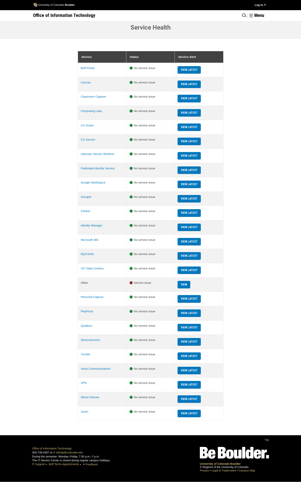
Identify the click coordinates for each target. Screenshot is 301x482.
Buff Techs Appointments (64, 464)
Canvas (86, 82)
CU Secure (88, 139)
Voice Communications (95, 368)
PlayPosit (87, 311)
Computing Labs (91, 111)
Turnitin (85, 354)
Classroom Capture (93, 96)
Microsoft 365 (89, 239)
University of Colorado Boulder (220, 463)
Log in (259, 5)
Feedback (92, 464)
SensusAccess (90, 339)
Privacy (205, 470)
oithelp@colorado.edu (69, 452)
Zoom (84, 411)
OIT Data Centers (92, 268)
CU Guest (87, 125)
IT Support (38, 464)
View (184, 284)
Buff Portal (87, 68)
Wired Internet (90, 397)
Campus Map (247, 470)
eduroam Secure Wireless (97, 153)
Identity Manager (92, 225)
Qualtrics (86, 325)
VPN (84, 382)
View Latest (189, 70)
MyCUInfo (87, 254)
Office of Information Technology (52, 448)
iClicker (85, 211)
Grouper (86, 196)
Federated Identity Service (98, 168)
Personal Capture (92, 297)
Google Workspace (93, 182)
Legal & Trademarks (224, 470)
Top (267, 439)
